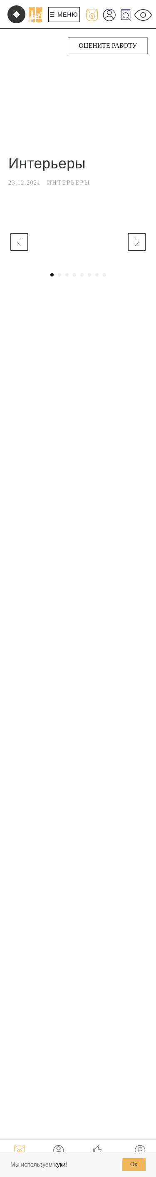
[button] (108, 45)
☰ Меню (64, 14)
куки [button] (59, 1164)
